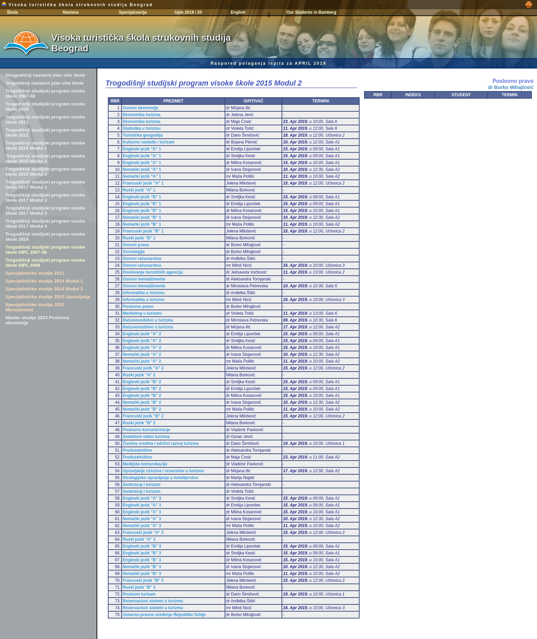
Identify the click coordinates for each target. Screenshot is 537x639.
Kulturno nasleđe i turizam (148, 142)
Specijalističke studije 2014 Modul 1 (44, 281)
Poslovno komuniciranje (146, 429)
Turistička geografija (142, 135)
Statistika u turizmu (142, 128)
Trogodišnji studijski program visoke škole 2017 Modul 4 (45, 223)
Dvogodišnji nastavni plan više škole (45, 75)
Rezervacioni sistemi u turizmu (153, 601)
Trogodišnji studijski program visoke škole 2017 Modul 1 (45, 184)
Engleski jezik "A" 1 (142, 149)
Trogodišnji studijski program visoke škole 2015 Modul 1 (45, 145)
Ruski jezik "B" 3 (139, 587)
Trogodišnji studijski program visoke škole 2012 (45, 132)
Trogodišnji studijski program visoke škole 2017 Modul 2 (45, 197)
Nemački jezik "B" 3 (142, 566)
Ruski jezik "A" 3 (139, 539)
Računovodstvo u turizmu (148, 320)
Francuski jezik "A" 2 (143, 368)
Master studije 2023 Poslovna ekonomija (37, 320)
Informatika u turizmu (143, 292)
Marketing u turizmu (142, 313)
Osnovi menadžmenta (144, 279)
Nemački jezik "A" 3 (142, 518)
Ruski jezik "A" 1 (139, 190)
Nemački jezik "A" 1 (142, 169)
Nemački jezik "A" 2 (142, 354)
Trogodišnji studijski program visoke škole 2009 (45, 106)
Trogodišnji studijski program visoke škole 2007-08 (45, 93)
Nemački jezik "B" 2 (142, 402)
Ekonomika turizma (141, 114)
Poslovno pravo (138, 306)
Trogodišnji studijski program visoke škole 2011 (45, 119)
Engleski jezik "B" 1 (142, 197)
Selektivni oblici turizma (146, 436)
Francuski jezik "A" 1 (143, 183)
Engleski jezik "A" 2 (142, 333)
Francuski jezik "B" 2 (143, 416)
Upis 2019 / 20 (188, 12)
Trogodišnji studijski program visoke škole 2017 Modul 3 (45, 210)
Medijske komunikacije (145, 464)
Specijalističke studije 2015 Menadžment (34, 307)
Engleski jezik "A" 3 (142, 498)
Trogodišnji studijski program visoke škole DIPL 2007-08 (45, 250)
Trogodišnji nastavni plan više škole (44, 83)
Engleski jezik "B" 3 (142, 546)
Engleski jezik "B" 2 (142, 381)
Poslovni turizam (139, 594)
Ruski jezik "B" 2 (139, 423)
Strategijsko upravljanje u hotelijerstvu (160, 477)
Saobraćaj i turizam (141, 484)
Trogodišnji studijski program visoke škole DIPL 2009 (45, 263)
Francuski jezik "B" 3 (143, 580)
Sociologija (134, 251)
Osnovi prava (136, 244)
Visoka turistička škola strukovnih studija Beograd (77, 4)
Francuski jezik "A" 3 (143, 532)
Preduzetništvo (137, 450)
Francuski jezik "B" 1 (143, 231)
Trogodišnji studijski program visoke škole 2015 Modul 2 (45, 158)
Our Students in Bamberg (311, 12)
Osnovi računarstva (142, 258)
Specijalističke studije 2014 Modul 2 (44, 288)
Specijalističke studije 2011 (34, 273)
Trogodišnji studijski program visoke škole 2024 (45, 236)
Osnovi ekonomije (140, 107)
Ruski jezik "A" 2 (139, 375)
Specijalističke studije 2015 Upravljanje (47, 296)
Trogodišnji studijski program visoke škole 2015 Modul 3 (45, 171)
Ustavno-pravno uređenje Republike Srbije (164, 614)
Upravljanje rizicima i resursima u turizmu (163, 470)
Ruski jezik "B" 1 (139, 238)
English (237, 12)
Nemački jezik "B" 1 (142, 217)
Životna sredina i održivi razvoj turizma (160, 443)
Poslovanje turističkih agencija (153, 272)
